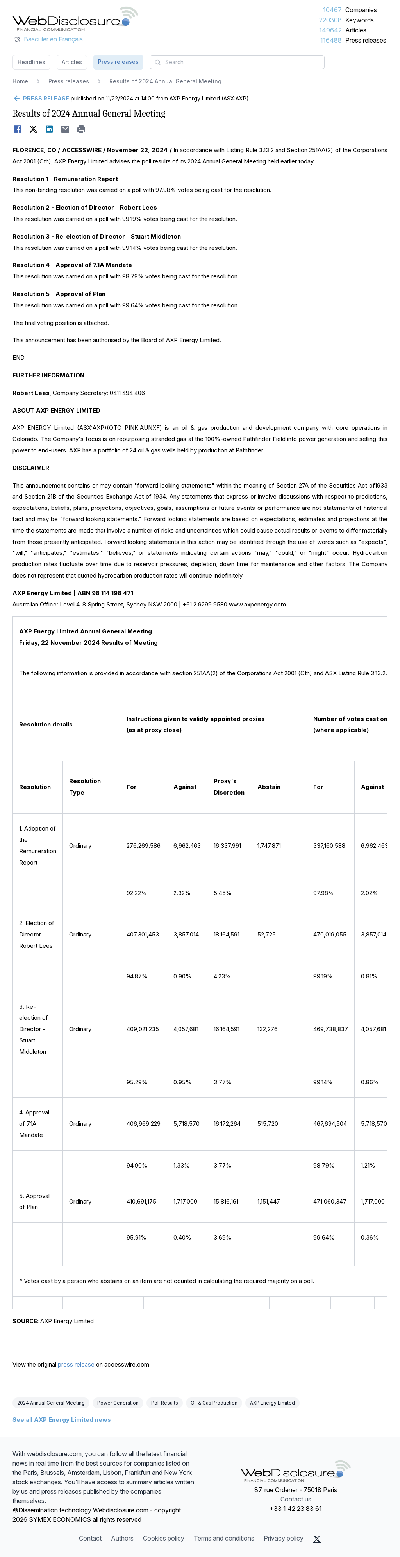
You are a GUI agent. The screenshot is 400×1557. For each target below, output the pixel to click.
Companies (361, 10)
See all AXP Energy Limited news (61, 1419)
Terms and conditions (224, 1538)
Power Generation (118, 1403)
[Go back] (40, 98)
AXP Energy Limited (272, 1403)
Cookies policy (163, 1538)
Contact (90, 1538)
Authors (122, 1538)
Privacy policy (284, 1538)
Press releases (365, 40)
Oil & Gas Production (214, 1403)
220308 (330, 20)
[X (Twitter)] (317, 1539)
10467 (332, 10)
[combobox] (237, 62)
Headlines (31, 62)
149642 (330, 30)
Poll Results (164, 1403)
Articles (355, 30)
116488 (331, 40)
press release (76, 1364)
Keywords (359, 20)
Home (20, 81)
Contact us (295, 1499)
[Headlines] (75, 18)
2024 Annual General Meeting (51, 1403)
